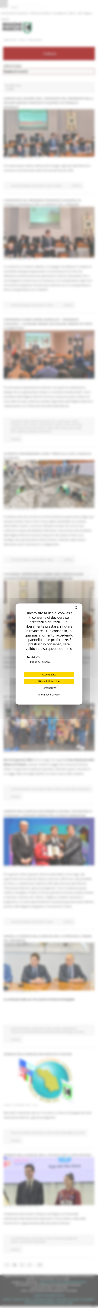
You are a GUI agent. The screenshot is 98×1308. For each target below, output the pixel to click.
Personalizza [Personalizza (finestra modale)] (49, 688)
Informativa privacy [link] (49, 694)
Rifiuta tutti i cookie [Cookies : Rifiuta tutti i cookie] (49, 681)
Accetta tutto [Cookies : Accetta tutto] (49, 674)
